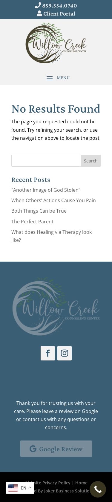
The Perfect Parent (32, 221)
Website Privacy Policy (47, 483)
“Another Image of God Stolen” (45, 190)
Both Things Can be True (39, 211)
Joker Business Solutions (69, 491)
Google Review (60, 449)
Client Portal (59, 13)
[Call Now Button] (98, 489)
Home (81, 483)
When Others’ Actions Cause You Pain (53, 200)
